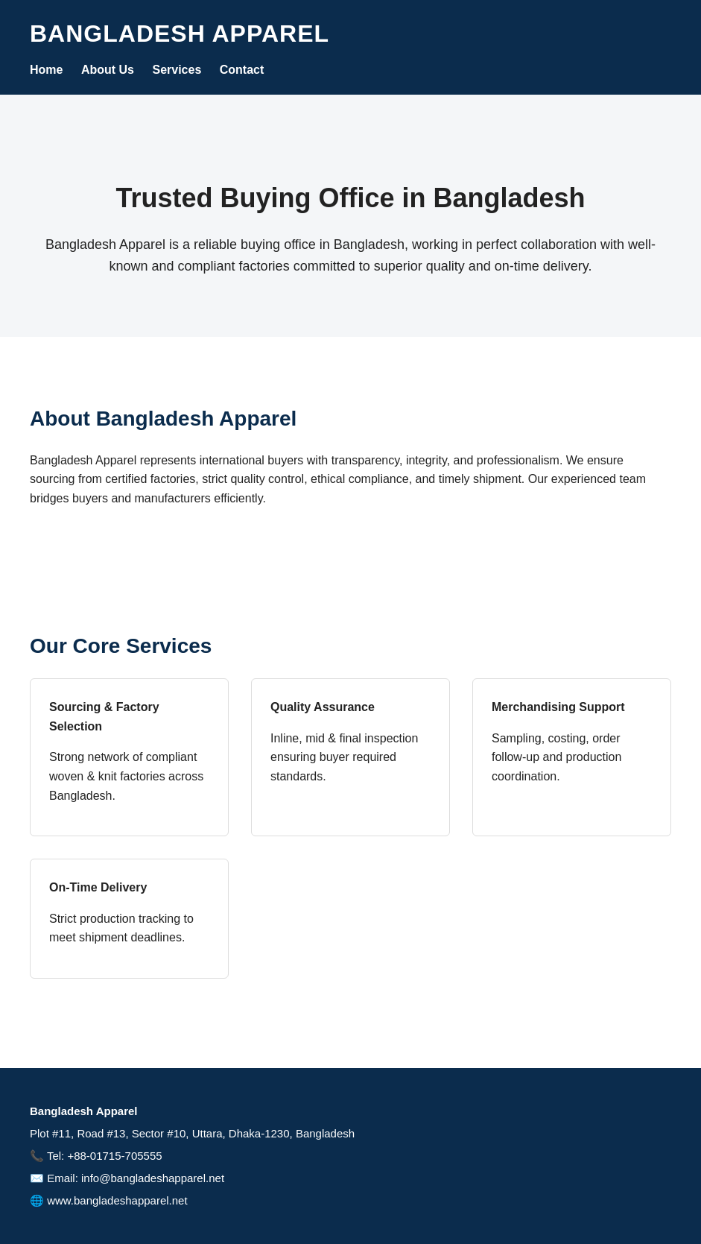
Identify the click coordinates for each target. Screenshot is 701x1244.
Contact (242, 69)
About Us (107, 69)
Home (46, 69)
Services (176, 69)
